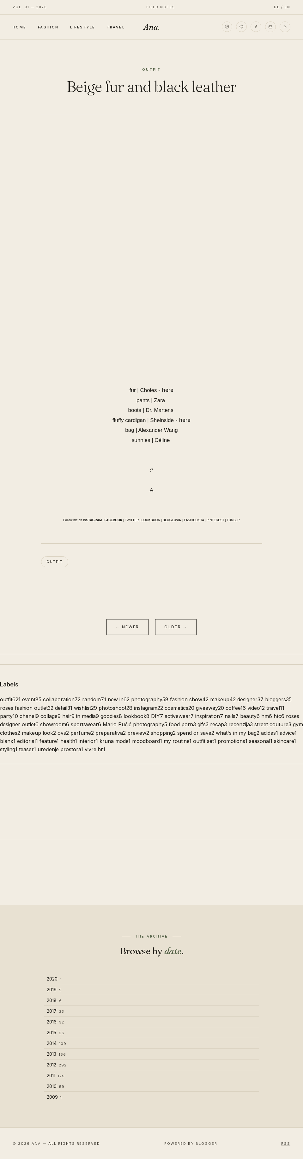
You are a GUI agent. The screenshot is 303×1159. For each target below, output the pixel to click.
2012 (57, 1064)
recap (218, 724)
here (167, 390)
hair (68, 716)
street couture (272, 724)
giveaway (210, 708)
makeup (223, 699)
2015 (55, 1032)
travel (275, 708)
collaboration (62, 699)
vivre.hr (95, 749)
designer (250, 699)
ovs (63, 733)
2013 (56, 1054)
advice (288, 733)
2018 (54, 1000)
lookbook (136, 716)
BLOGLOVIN (172, 520)
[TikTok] (256, 26)
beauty (250, 716)
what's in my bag (237, 733)
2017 (55, 1011)
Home (20, 27)
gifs (203, 724)
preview (138, 733)
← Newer (127, 627)
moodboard (147, 741)
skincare (285, 741)
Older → (175, 627)
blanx (7, 741)
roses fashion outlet (26, 708)
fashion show (189, 699)
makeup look (39, 733)
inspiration (209, 716)
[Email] (270, 26)
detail (63, 708)
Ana (151, 27)
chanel (29, 716)
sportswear (86, 724)
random (94, 699)
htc (279, 716)
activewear (179, 716)
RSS (285, 1143)
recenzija (240, 724)
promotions (232, 741)
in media (87, 716)
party (9, 716)
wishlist (85, 708)
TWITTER (132, 520)
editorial (27, 741)
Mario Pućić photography (135, 724)
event (31, 699)
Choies (148, 390)
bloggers (278, 699)
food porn (182, 724)
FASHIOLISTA (194, 520)
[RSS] (285, 26)
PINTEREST (215, 520)
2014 (56, 1043)
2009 (54, 1097)
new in (119, 699)
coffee (236, 708)
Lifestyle (82, 27)
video (256, 708)
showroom (54, 724)
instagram (148, 708)
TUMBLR (233, 520)
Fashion (48, 27)
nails (232, 716)
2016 (55, 1021)
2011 (56, 1075)
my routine (177, 741)
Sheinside (162, 420)
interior (88, 741)
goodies (111, 716)
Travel (115, 27)
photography (149, 699)
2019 (54, 989)
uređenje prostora (60, 749)
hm (266, 716)
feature (49, 741)
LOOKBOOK (151, 520)
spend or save (195, 733)
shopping (163, 733)
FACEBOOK (113, 520)
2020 (54, 978)
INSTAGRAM (92, 520)
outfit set (204, 741)
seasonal (260, 741)
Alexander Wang (158, 430)
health (68, 741)
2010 (55, 1086)
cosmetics (179, 708)
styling (8, 749)
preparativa (110, 733)
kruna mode (115, 741)
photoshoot (115, 708)
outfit (54, 562)
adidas (269, 733)
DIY (157, 716)
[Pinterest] (241, 26)
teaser (27, 749)
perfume (82, 733)
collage (50, 716)
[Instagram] (226, 26)
